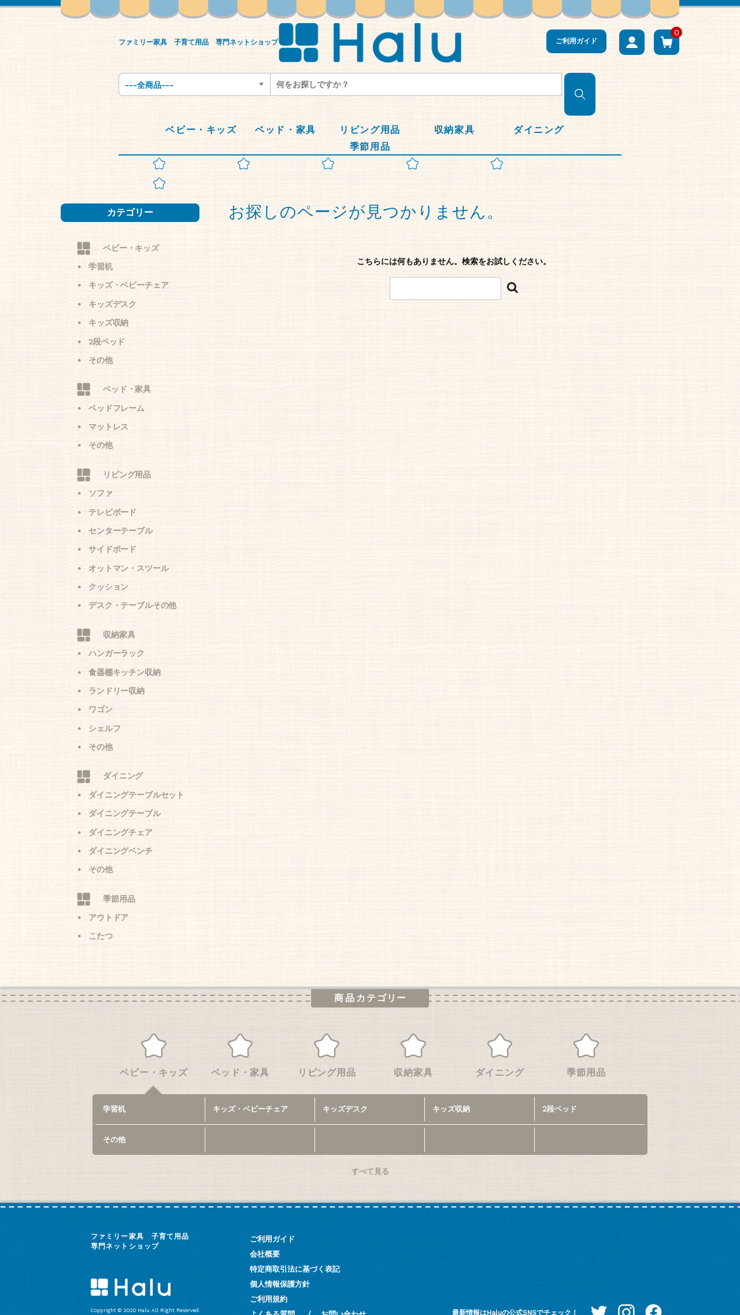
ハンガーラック (116, 625)
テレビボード (112, 484)
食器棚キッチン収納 (124, 644)
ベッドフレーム (116, 380)
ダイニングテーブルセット (136, 767)
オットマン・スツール (128, 540)
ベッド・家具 (127, 361)
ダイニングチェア (120, 804)
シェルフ (104, 700)
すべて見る (370, 1143)
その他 (100, 332)
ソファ (100, 465)
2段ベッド (106, 313)
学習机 (100, 238)
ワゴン (100, 681)
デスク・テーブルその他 (132, 578)
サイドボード (112, 521)
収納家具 (119, 607)
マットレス (108, 398)
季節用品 (119, 871)
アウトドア (108, 889)
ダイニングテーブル (124, 785)
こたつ (100, 908)
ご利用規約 (268, 1271)
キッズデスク (112, 276)
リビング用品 (127, 446)
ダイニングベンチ (120, 823)
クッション (108, 559)
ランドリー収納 (116, 663)
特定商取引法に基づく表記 (295, 1241)
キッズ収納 (108, 294)
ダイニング (123, 748)
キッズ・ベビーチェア (128, 257)
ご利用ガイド (576, 41)
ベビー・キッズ (131, 220)
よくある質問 (272, 1286)
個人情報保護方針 (280, 1256)
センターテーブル (120, 503)
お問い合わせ (343, 1286)
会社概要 (265, 1226)
